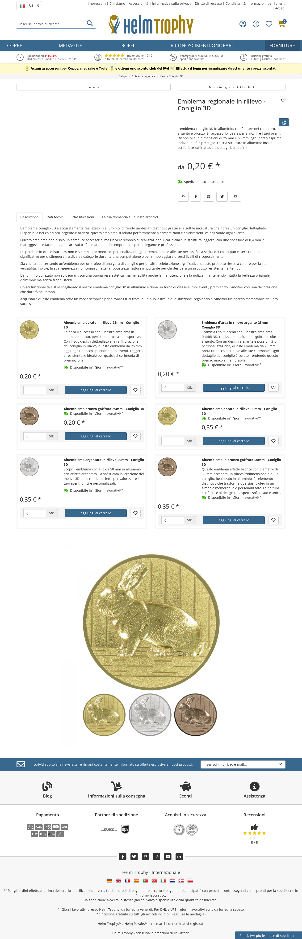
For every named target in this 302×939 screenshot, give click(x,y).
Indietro (93, 87)
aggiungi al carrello (96, 390)
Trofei (126, 45)
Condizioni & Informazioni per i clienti (255, 3)
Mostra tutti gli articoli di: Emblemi (231, 87)
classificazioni (83, 217)
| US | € (29, 5)
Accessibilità (138, 3)
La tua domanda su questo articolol (130, 217)
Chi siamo (117, 3)
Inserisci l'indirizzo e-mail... (243, 764)
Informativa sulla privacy (171, 3)
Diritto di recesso (208, 3)
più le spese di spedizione (276, 935)
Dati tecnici (55, 217)
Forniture (282, 45)
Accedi (280, 8)
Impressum (97, 3)
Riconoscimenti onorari (202, 45)
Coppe (14, 45)
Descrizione (29, 217)
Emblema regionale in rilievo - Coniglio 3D (221, 104)
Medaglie (70, 45)
